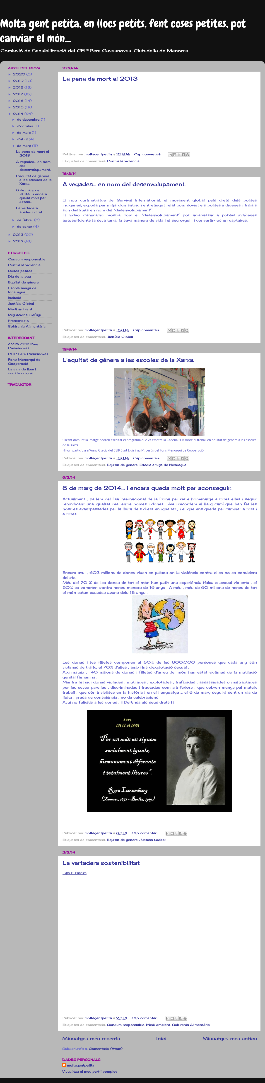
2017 (18, 94)
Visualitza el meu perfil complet (89, 1071)
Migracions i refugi (24, 315)
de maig (24, 132)
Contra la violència (123, 161)
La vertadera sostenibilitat (101, 862)
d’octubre (26, 126)
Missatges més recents (91, 1038)
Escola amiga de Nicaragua (163, 465)
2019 (19, 81)
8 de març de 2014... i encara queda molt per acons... (31, 196)
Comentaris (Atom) (106, 1048)
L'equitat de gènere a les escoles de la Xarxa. (128, 359)
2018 (18, 87)
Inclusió (14, 297)
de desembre (29, 119)
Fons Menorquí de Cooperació (24, 361)
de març (24, 145)
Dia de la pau (19, 276)
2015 (19, 107)
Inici (161, 1038)
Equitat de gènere (122, 465)
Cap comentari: (148, 154)
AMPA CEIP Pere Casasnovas (23, 346)
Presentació (18, 321)
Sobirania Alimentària (191, 1025)
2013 (18, 234)
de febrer (25, 220)
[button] (160, 825)
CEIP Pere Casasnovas (28, 354)
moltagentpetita (80, 1065)
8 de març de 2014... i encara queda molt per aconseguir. (147, 487)
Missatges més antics (229, 1038)
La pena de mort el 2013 (100, 78)
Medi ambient (158, 1025)
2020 (19, 74)
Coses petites (20, 271)
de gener (25, 226)
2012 (18, 241)
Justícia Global (120, 337)
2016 (19, 101)
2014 (18, 114)
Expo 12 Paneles (75, 873)
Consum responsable (125, 1025)
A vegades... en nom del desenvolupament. (124, 184)
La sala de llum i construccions (22, 371)
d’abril (23, 139)
